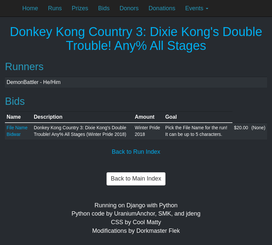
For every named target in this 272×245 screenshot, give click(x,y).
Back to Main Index (136, 178)
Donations (162, 8)
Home (30, 8)
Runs (55, 8)
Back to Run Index (136, 151)
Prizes (80, 8)
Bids (104, 8)
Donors (129, 8)
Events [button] (196, 8)
